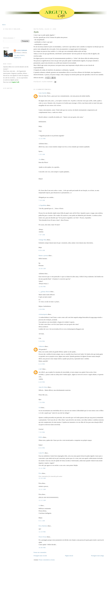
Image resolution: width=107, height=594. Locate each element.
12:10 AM (42, 478)
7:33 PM (42, 402)
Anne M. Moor (43, 387)
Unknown (41, 346)
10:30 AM (42, 268)
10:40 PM (42, 547)
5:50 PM (42, 341)
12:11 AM (42, 489)
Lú (39, 505)
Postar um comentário (40, 552)
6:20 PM (42, 382)
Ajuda (36, 32)
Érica (40, 473)
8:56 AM (42, 250)
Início (4, 24)
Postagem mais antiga (97, 555)
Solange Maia (43, 240)
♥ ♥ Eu (41, 437)
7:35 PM (42, 432)
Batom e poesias (43, 255)
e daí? (40, 369)
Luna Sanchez (43, 93)
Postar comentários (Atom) (47, 560)
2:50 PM (42, 309)
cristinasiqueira (43, 314)
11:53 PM (42, 138)
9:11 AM (42, 521)
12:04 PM (42, 286)
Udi (40, 407)
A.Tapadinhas (43, 205)
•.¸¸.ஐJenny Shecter (44, 291)
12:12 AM (42, 500)
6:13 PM (42, 364)
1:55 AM (42, 154)
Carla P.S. (41, 453)
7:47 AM (42, 234)
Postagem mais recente (40, 555)
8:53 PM (42, 448)
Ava (40, 159)
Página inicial (69, 555)
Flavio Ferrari (43, 537)
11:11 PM (42, 468)
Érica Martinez (43, 526)
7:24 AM (42, 200)
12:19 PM (42, 532)
